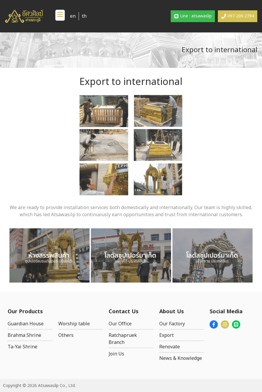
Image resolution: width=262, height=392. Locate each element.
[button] (60, 15)
